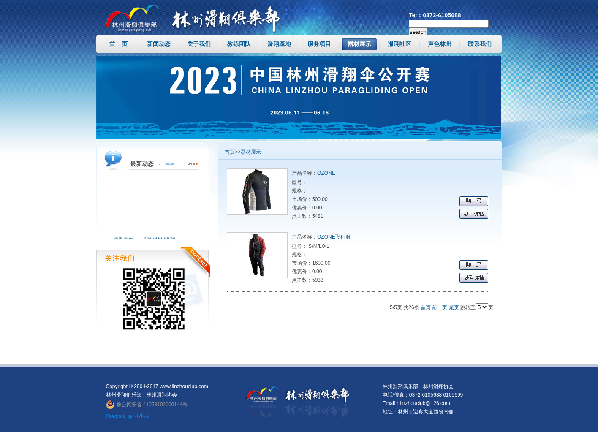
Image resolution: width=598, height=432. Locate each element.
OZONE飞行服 (334, 237)
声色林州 (439, 44)
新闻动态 (159, 44)
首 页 (118, 44)
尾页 (454, 307)
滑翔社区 (399, 44)
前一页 (439, 307)
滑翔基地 (279, 44)
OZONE (326, 173)
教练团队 (239, 44)
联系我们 (480, 44)
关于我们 (199, 44)
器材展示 (359, 44)
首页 (230, 152)
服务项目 (319, 44)
